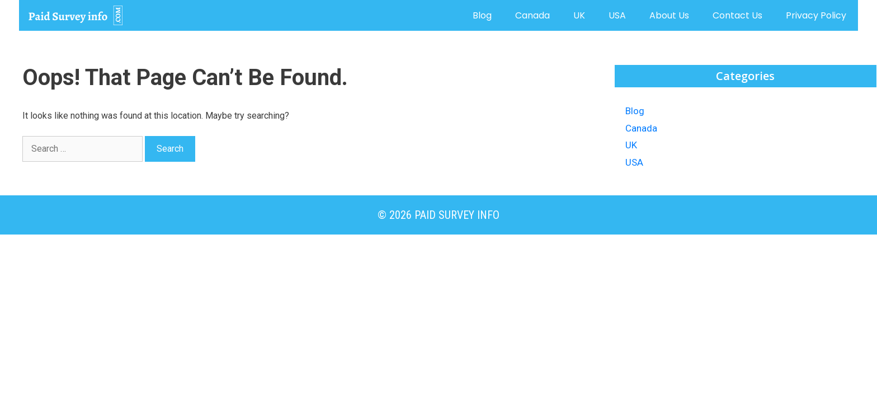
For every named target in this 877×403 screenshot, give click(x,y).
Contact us (737, 15)
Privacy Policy (816, 15)
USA (617, 15)
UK (579, 15)
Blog (482, 15)
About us (669, 15)
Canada (532, 15)
